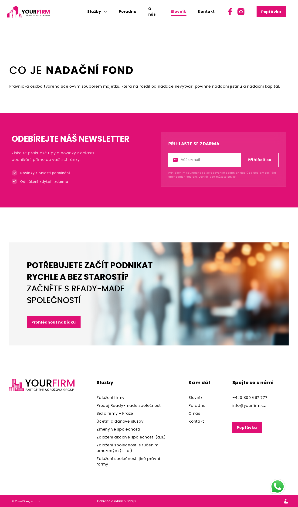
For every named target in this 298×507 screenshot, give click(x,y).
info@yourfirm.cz (249, 405)
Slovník (179, 12)
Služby (94, 12)
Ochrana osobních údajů (116, 501)
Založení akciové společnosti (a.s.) (131, 437)
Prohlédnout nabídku (53, 322)
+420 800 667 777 (250, 398)
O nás (154, 12)
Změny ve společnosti (118, 429)
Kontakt (207, 12)
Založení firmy (111, 398)
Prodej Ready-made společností (129, 405)
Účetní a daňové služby (120, 421)
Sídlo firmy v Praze (115, 413)
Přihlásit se (259, 160)
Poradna (128, 12)
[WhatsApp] (277, 486)
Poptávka (272, 12)
